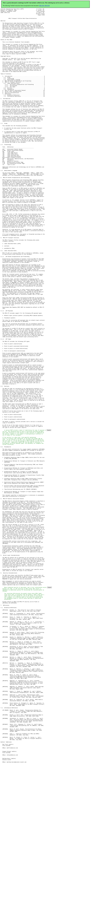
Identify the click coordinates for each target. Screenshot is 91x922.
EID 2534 (47, 5)
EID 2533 (41, 5)
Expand (49, 514)
